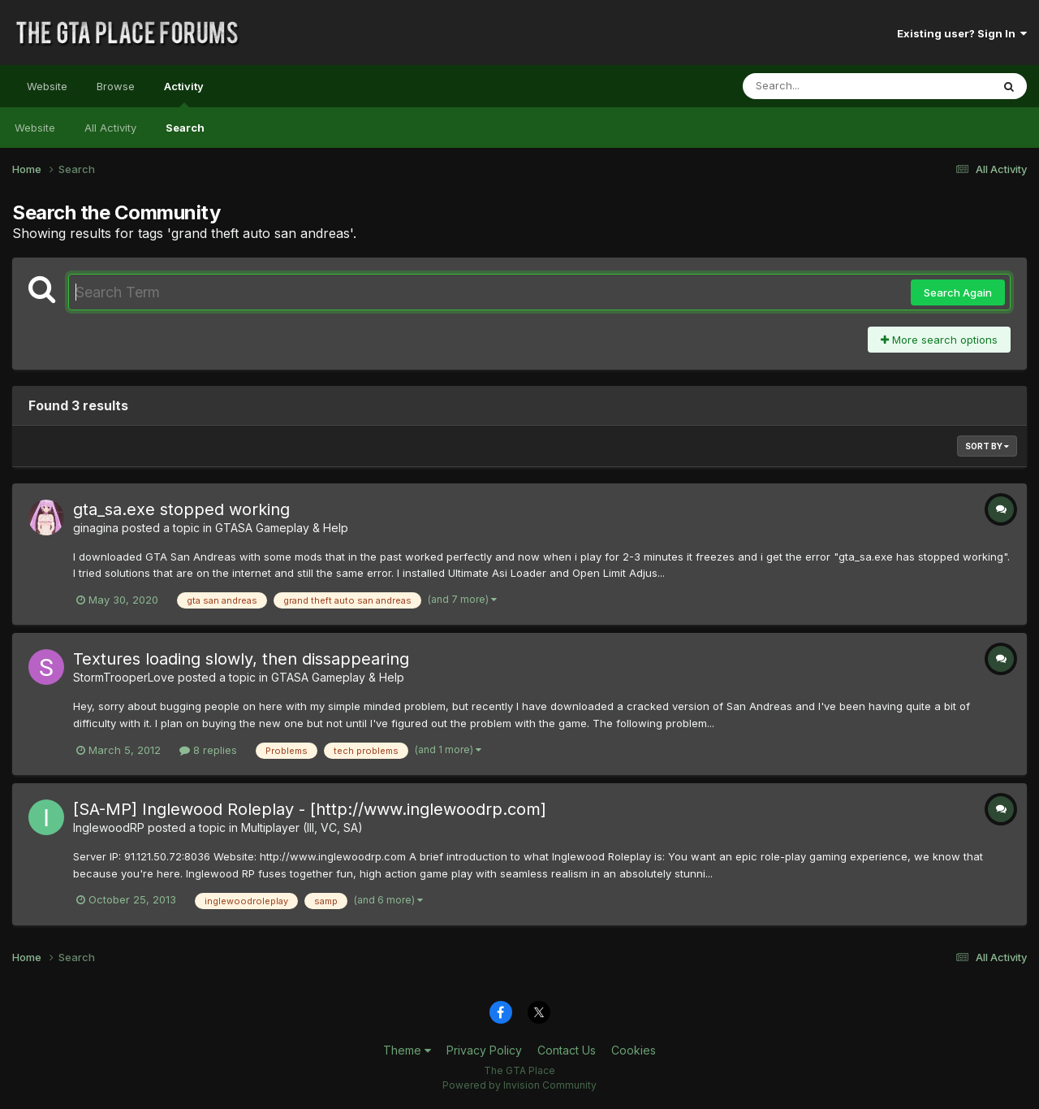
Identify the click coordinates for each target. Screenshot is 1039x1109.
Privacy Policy (484, 1050)
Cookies (633, 1050)
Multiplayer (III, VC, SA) (302, 827)
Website (47, 86)
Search (185, 127)
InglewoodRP (108, 827)
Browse (116, 86)
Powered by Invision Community (519, 1085)
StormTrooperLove (124, 677)
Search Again (958, 292)
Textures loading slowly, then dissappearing (241, 659)
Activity (184, 93)
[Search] (823, 86)
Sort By (987, 446)
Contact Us (566, 1050)
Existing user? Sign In (962, 33)
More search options (939, 339)
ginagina (96, 528)
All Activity (110, 127)
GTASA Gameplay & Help (281, 528)
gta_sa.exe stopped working (181, 509)
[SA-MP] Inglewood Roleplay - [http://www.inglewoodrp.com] (309, 809)
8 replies (208, 749)
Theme (407, 1050)
